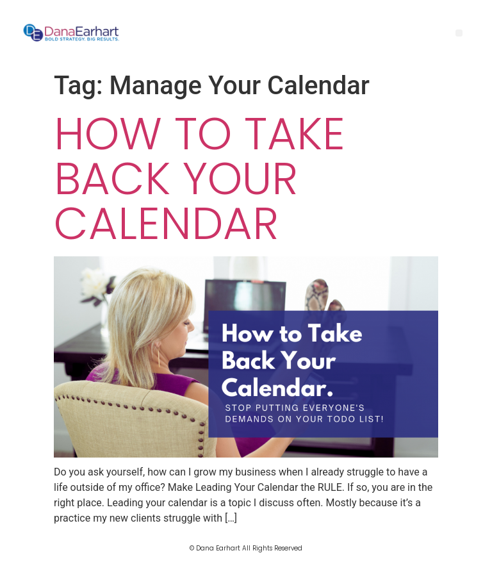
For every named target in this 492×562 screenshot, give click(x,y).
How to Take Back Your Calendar (199, 178)
